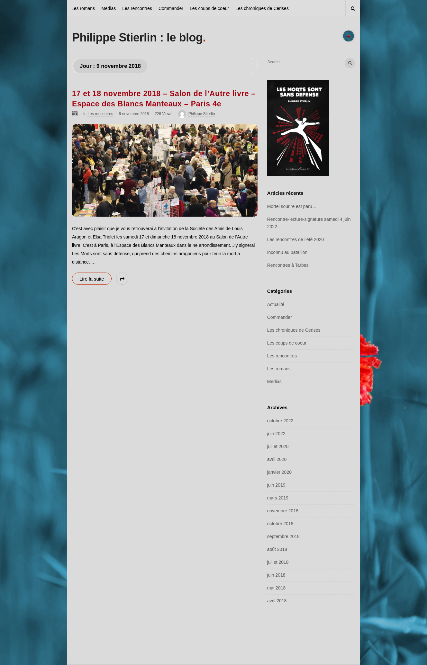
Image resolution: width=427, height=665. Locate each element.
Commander (171, 8)
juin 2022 (276, 433)
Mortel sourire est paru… (292, 206)
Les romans (83, 8)
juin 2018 (276, 575)
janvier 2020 (279, 472)
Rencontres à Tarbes (288, 265)
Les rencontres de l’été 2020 (295, 239)
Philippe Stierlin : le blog (137, 37)
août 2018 (277, 549)
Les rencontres (137, 8)
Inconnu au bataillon (287, 252)
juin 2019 (276, 485)
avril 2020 (277, 459)
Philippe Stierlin (201, 114)
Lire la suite (91, 279)
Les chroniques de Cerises (262, 8)
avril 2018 (277, 600)
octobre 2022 (280, 420)
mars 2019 (277, 497)
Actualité (276, 304)
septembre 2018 (283, 536)
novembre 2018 (282, 510)
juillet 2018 (278, 562)
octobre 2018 (280, 523)
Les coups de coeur (209, 8)
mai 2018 (276, 587)
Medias (108, 8)
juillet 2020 (278, 446)
